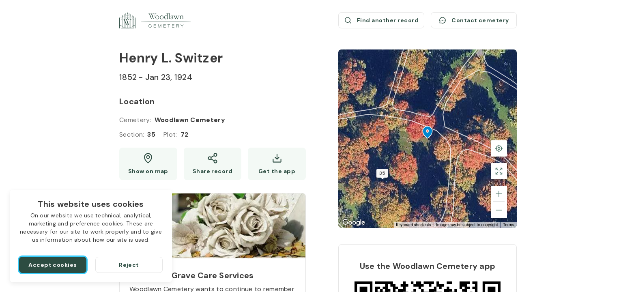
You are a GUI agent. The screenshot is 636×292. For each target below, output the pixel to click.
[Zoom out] (499, 210)
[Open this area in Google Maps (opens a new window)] (353, 222)
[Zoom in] (499, 194)
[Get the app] (277, 164)
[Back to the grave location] (499, 148)
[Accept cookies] (52, 265)
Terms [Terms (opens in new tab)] (508, 225)
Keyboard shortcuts (413, 225)
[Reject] (129, 265)
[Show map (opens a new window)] (148, 164)
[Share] (213, 164)
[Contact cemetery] (474, 20)
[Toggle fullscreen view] (499, 171)
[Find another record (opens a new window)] (381, 20)
